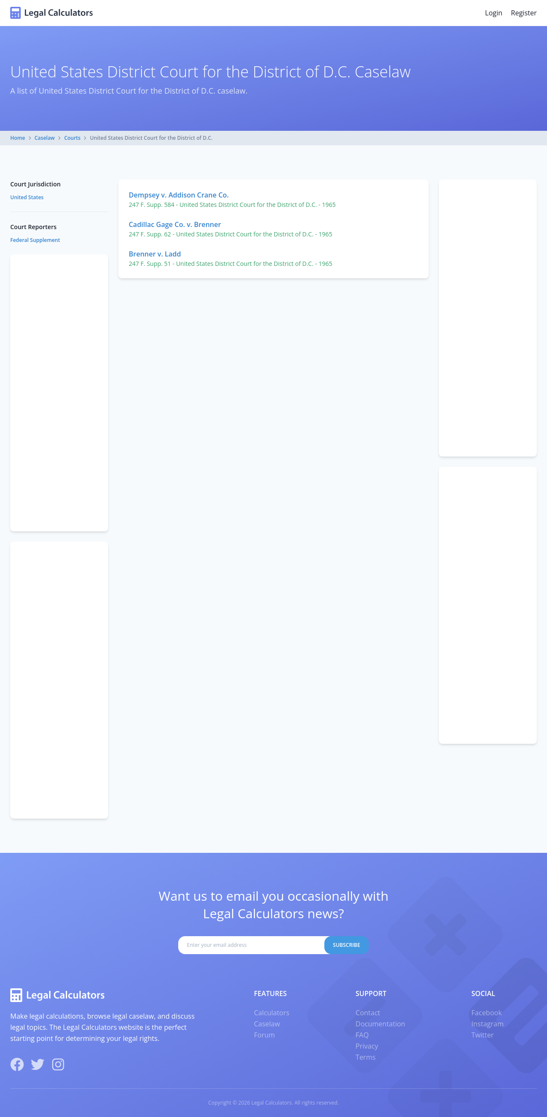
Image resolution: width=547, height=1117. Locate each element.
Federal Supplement (35, 240)
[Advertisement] (487, 318)
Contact (368, 1012)
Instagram (487, 1024)
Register (524, 13)
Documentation (380, 1024)
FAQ (362, 1035)
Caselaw (45, 137)
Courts (72, 137)
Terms (366, 1057)
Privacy (367, 1046)
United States (27, 197)
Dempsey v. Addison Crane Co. (179, 195)
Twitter (482, 1035)
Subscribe (346, 945)
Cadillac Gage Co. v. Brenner (175, 224)
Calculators (271, 1012)
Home (17, 137)
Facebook (486, 1012)
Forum (264, 1035)
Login (494, 13)
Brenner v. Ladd (155, 254)
